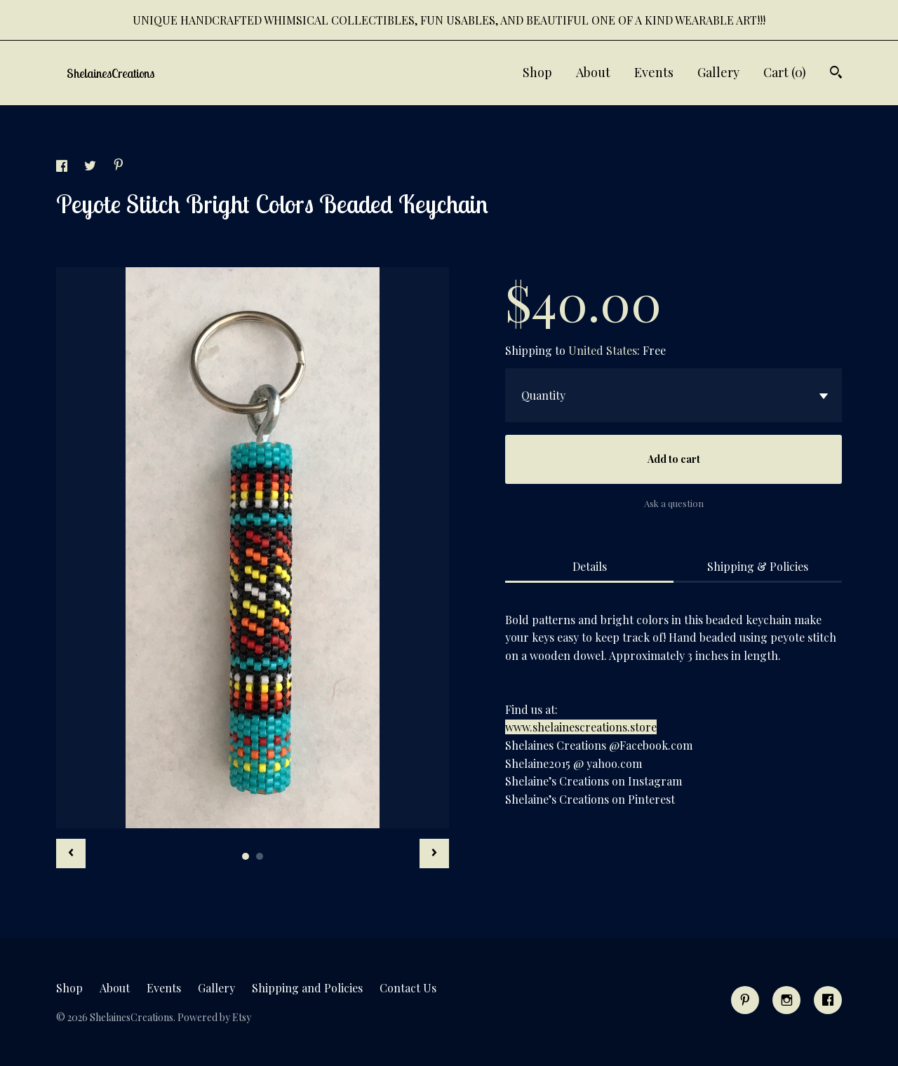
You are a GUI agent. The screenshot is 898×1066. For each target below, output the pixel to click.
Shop (537, 72)
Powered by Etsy (214, 1017)
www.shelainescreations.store (581, 727)
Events (654, 72)
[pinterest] (745, 1000)
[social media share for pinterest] (118, 165)
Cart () (784, 72)
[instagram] (786, 1000)
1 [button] (245, 856)
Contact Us (408, 987)
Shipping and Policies (307, 987)
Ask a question (674, 503)
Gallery (718, 72)
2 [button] (259, 856)
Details (589, 566)
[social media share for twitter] (91, 167)
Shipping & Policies (757, 566)
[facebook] (828, 1000)
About (593, 72)
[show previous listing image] (71, 853)
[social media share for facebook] (63, 167)
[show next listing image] (434, 853)
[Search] (836, 74)
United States (602, 350)
